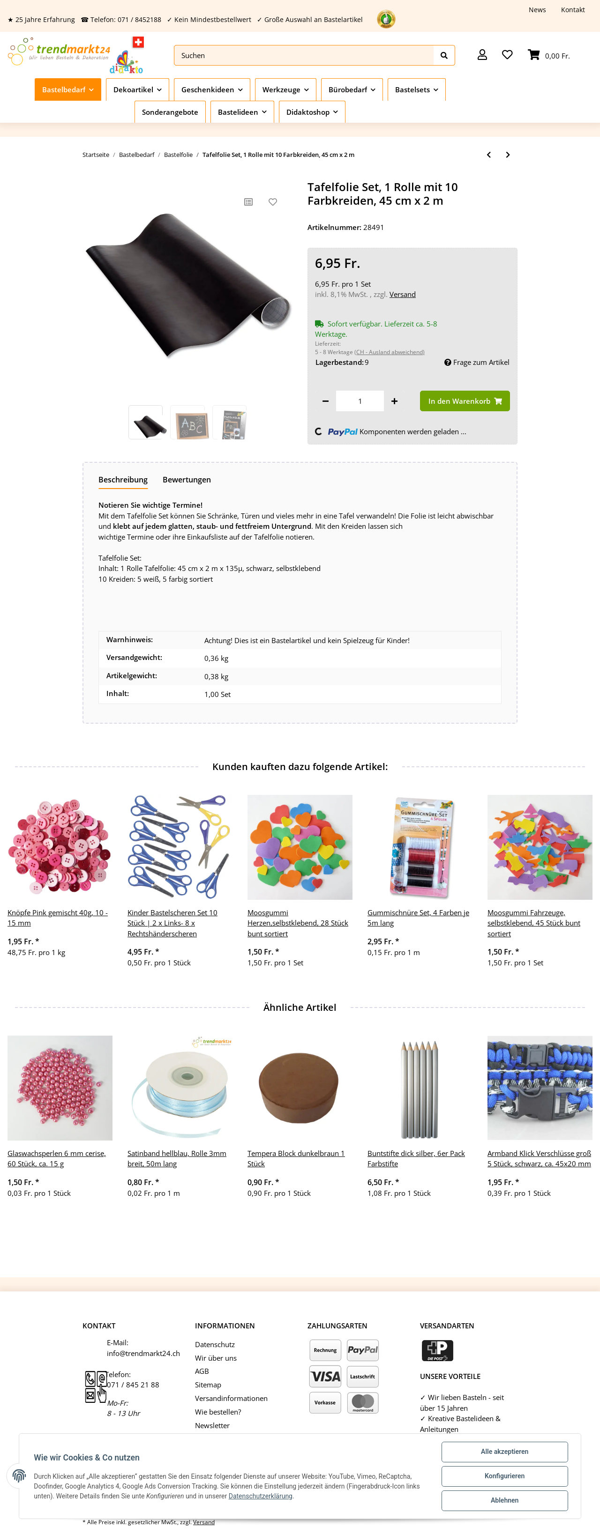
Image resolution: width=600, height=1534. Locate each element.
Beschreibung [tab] (123, 479)
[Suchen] (304, 55)
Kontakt (573, 9)
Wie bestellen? (218, 1411)
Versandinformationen (231, 1398)
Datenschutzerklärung (260, 1496)
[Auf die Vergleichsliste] (248, 202)
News (537, 9)
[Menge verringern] (325, 401)
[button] (482, 55)
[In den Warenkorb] (465, 401)
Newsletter (212, 1425)
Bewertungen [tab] (187, 479)
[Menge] (360, 401)
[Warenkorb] (549, 55)
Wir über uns (216, 1358)
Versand (403, 294)
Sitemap (208, 1384)
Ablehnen (504, 1500)
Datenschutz (215, 1344)
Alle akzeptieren (504, 1452)
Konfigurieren (504, 1476)
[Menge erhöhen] (394, 401)
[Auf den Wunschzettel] (272, 202)
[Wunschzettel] (507, 55)
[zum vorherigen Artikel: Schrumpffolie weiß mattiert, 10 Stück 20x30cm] (488, 154)
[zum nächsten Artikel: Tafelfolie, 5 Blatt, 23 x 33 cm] (508, 154)
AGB (202, 1371)
